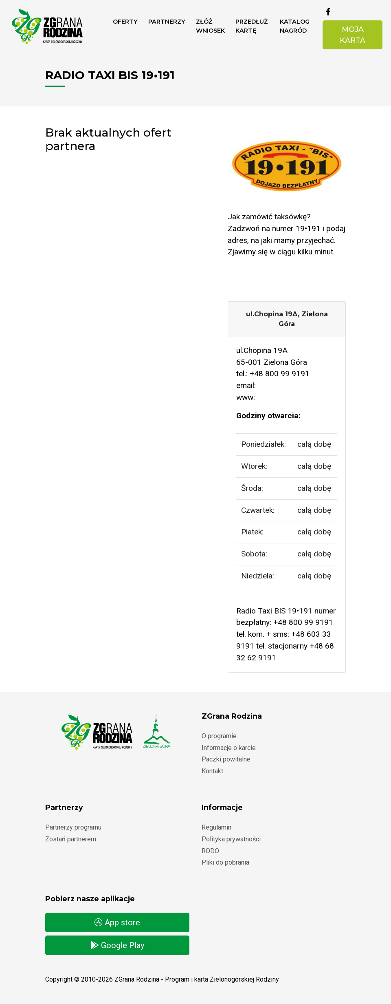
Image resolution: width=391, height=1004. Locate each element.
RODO (210, 851)
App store (117, 922)
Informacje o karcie (229, 748)
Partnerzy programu (73, 827)
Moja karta (352, 34)
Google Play (117, 945)
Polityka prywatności (231, 839)
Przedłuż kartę (251, 26)
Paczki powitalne (226, 759)
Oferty (125, 21)
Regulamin (216, 827)
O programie (219, 736)
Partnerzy (166, 21)
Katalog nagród (295, 26)
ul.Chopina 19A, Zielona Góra (287, 319)
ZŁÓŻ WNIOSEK (210, 26)
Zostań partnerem (70, 839)
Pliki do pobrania (225, 862)
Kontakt (212, 771)
